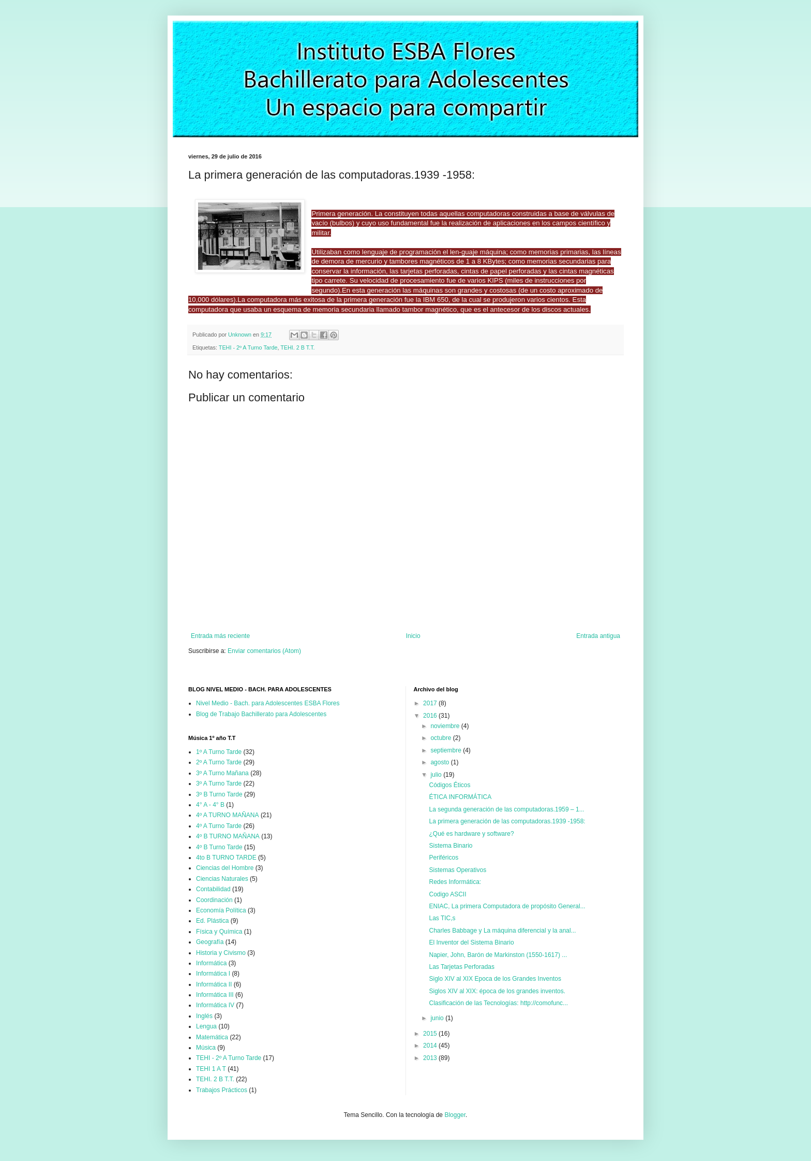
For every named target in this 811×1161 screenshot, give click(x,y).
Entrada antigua (598, 636)
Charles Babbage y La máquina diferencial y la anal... (502, 930)
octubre (441, 738)
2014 (431, 1045)
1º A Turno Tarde (219, 752)
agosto (440, 762)
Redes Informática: (455, 882)
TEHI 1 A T (211, 1068)
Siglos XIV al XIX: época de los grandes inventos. (497, 991)
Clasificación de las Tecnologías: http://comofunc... (498, 1003)
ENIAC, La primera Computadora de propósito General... (507, 906)
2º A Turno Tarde (219, 762)
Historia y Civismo (221, 952)
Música (206, 1047)
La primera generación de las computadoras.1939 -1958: (507, 821)
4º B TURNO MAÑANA (228, 836)
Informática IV (215, 1005)
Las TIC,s (442, 918)
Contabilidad (213, 889)
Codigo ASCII (447, 894)
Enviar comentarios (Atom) (264, 651)
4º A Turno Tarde (219, 826)
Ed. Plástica (212, 920)
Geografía (209, 942)
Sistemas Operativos (457, 870)
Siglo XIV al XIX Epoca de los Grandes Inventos (495, 978)
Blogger (454, 1115)
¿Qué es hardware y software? (471, 833)
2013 (431, 1058)
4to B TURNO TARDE (226, 857)
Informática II (214, 984)
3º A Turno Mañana (222, 773)
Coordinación (214, 900)
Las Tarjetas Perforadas (461, 966)
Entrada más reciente (220, 636)
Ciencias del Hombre (224, 868)
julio (436, 774)
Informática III (215, 994)
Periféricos (443, 857)
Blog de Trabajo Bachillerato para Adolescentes (261, 714)
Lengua (206, 1026)
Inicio (413, 636)
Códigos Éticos (449, 785)
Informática (211, 963)
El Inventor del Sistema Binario (471, 942)
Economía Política (221, 910)
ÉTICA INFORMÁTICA (460, 797)
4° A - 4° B (210, 804)
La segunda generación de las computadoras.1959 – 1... (506, 809)
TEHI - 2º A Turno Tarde (248, 347)
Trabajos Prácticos (221, 1090)
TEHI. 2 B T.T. (297, 347)
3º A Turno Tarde (219, 783)
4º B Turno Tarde (219, 847)
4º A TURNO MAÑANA (227, 815)
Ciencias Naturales (222, 878)
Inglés (204, 1016)
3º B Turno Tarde (219, 794)
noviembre (445, 726)
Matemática (212, 1037)
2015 (431, 1033)
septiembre (446, 750)
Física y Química (219, 931)
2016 (431, 715)
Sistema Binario (450, 845)
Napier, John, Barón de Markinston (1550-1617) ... (498, 955)
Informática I (213, 973)
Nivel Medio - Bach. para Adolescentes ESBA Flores (267, 703)
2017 (431, 703)
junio (437, 1018)
